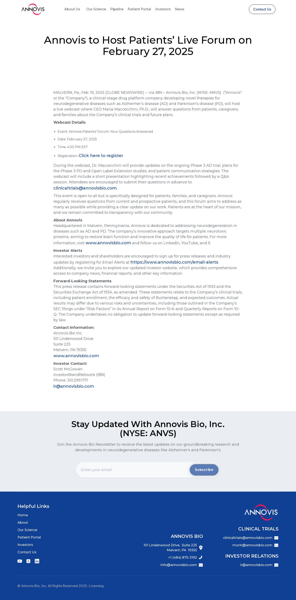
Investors (163, 9)
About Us (72, 9)
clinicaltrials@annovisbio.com (85, 188)
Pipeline (117, 9)
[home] (33, 9)
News (179, 9)
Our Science (96, 9)
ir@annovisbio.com (73, 386)
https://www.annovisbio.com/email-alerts (174, 262)
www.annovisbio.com (108, 242)
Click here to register (101, 155)
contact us (262, 9)
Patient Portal (139, 9)
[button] (72, 9)
